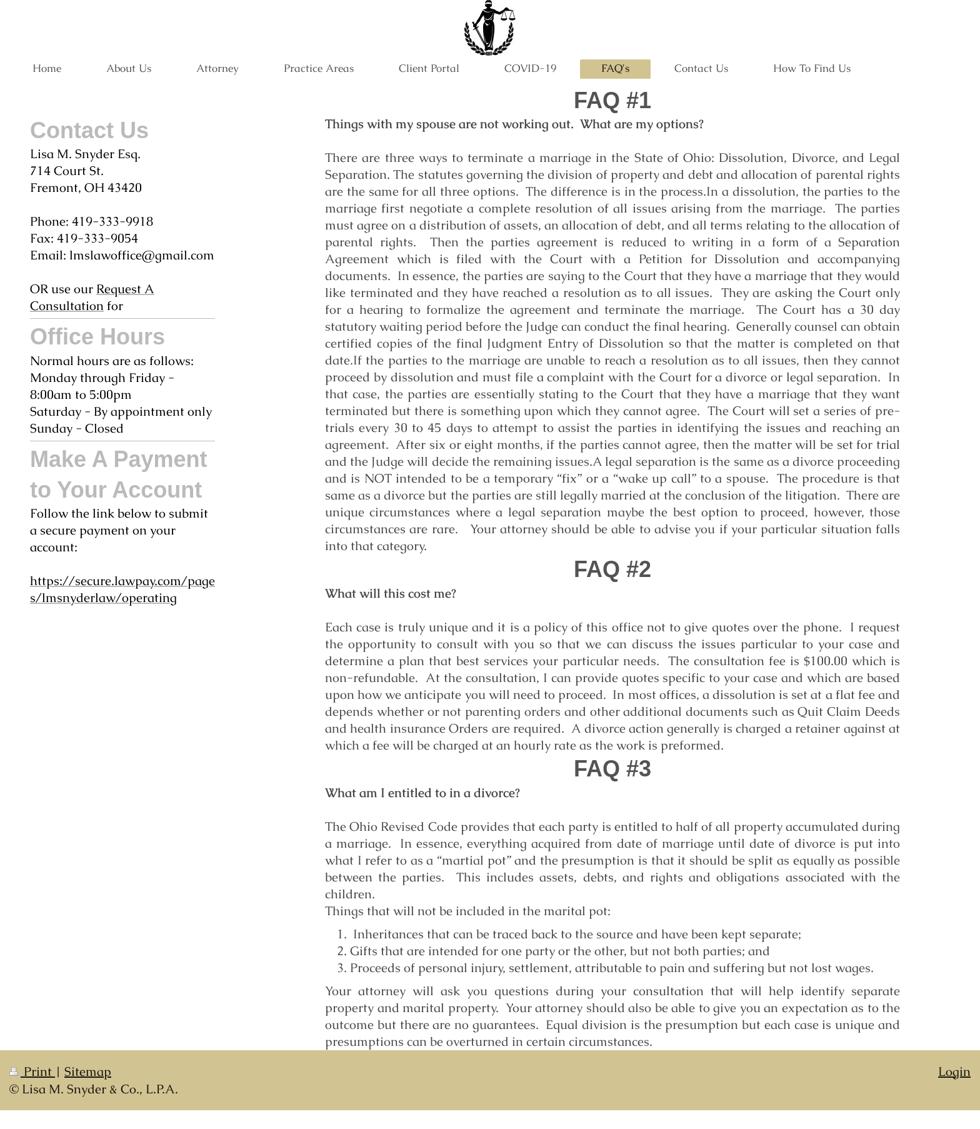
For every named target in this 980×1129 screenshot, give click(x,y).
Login (954, 1071)
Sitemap (87, 1071)
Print (32, 1071)
